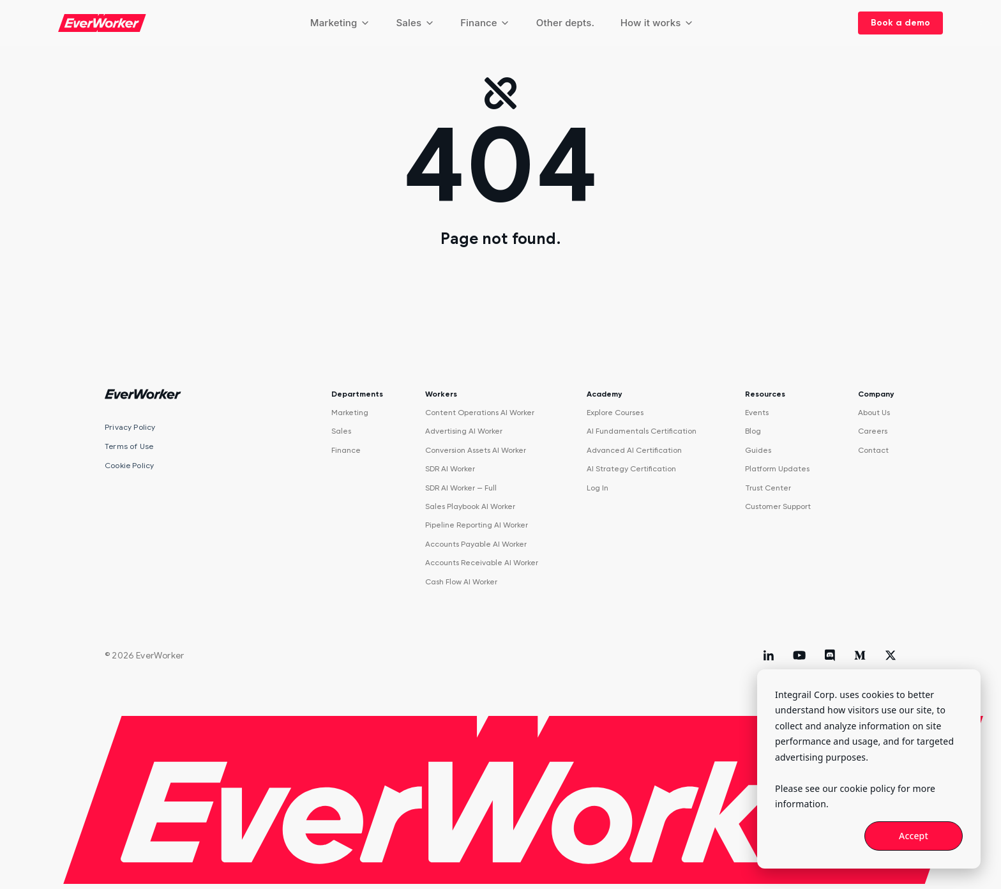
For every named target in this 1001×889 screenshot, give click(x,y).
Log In (597, 487)
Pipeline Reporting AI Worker (476, 524)
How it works (657, 23)
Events (757, 412)
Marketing (340, 23)
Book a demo (900, 22)
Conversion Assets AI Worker (475, 450)
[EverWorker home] (102, 23)
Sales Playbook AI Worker (470, 506)
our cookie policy (858, 788)
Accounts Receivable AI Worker (481, 562)
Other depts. (565, 23)
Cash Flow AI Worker (461, 581)
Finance (485, 23)
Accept (913, 836)
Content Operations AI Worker (479, 412)
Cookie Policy (129, 465)
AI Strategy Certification (631, 468)
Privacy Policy (130, 427)
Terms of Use (129, 446)
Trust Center (768, 487)
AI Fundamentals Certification (641, 431)
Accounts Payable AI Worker (476, 544)
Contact (873, 450)
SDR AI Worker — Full (461, 487)
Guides (758, 450)
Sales (415, 23)
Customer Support (778, 506)
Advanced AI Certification (634, 450)
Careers (872, 431)
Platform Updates (777, 468)
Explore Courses (615, 412)
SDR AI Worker (450, 468)
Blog (753, 431)
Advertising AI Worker (463, 431)
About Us (874, 412)
